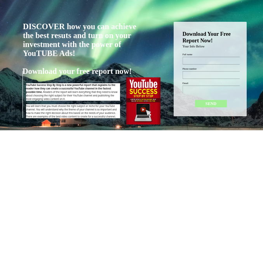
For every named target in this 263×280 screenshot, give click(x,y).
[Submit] (210, 103)
